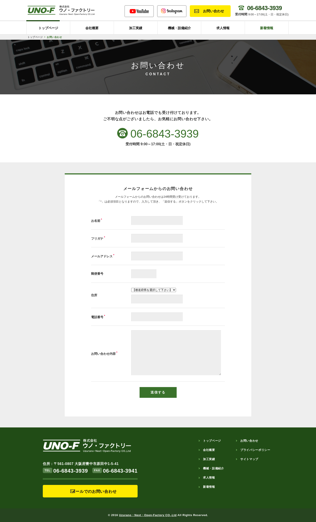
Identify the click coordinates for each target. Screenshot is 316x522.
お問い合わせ (213, 11)
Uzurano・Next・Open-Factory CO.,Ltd (148, 515)
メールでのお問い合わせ (94, 491)
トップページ (48, 28)
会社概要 (92, 28)
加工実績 (135, 28)
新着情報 (266, 28)
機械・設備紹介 (179, 28)
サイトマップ (249, 459)
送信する (158, 392)
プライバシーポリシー (255, 450)
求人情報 (223, 28)
